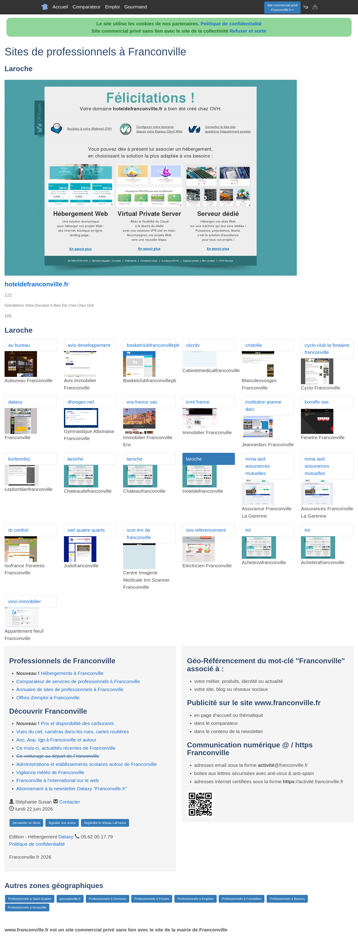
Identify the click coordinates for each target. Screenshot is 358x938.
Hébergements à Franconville (72, 673)
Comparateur (87, 6)
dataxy (15, 401)
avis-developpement (89, 345)
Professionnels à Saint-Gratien (29, 899)
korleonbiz (19, 458)
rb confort (18, 530)
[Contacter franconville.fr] (314, 7)
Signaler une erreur (62, 823)
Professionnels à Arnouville (27, 907)
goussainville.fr (70, 899)
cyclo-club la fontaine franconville (327, 348)
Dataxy (65, 836)
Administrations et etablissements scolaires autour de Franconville (86, 764)
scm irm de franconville (139, 533)
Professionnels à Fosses (151, 899)
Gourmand (135, 6)
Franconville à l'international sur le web (57, 780)
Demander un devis (26, 823)
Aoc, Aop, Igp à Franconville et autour (56, 739)
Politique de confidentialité (231, 23)
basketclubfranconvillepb (151, 345)
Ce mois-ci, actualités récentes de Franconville (66, 748)
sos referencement (206, 530)
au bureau (19, 345)
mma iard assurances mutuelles (257, 466)
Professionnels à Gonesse (107, 899)
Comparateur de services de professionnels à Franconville (78, 681)
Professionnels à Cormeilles (241, 899)
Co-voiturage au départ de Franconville (57, 756)
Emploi (112, 6)
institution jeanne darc (263, 405)
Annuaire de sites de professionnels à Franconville (70, 689)
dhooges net (81, 401)
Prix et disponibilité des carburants (77, 723)
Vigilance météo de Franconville (50, 772)
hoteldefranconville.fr (36, 284)
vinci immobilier (24, 601)
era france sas (142, 401)
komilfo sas (317, 401)
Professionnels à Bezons (287, 899)
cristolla (253, 345)
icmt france (198, 401)
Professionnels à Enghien (195, 899)
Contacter (69, 801)
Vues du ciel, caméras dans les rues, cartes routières (72, 731)
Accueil (60, 6)
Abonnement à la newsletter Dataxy (71, 788)
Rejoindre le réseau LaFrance (105, 823)
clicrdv (193, 345)
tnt (248, 530)
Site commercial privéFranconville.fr (282, 7)
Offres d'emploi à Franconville (48, 697)
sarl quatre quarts (86, 530)
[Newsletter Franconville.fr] (305, 7)
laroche (75, 458)
